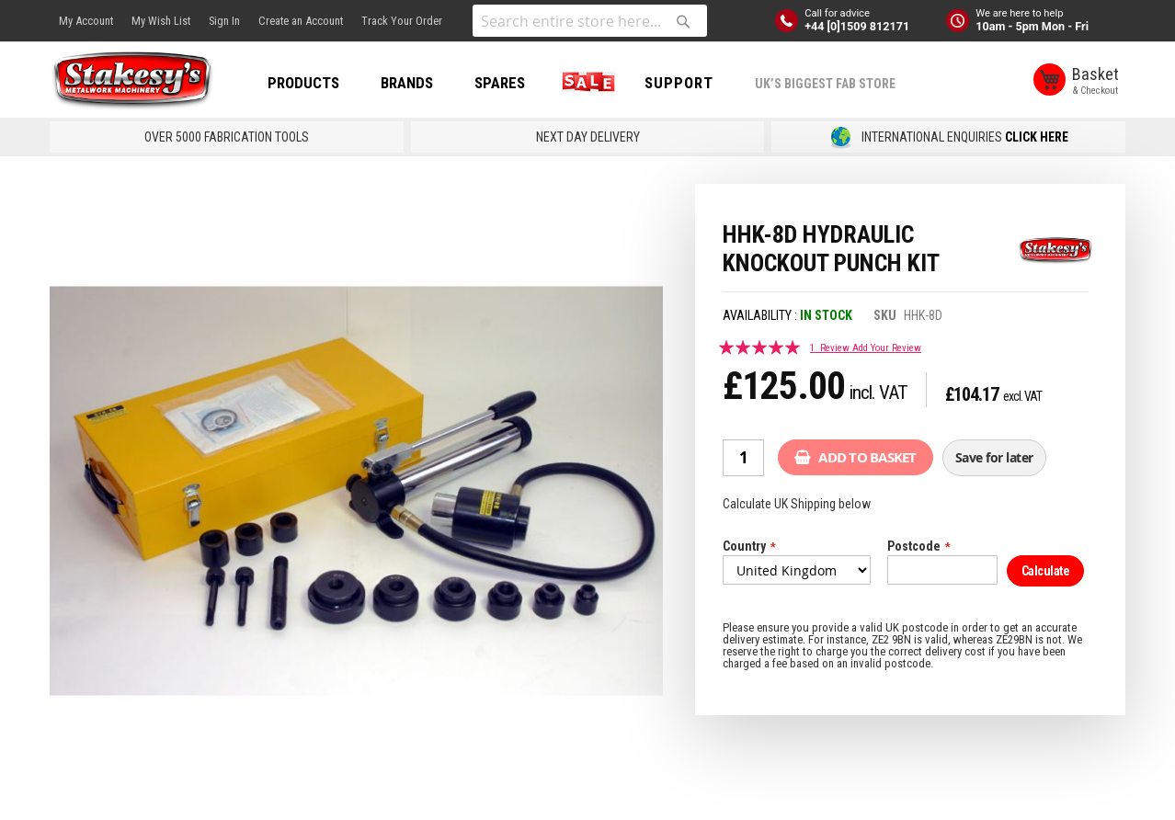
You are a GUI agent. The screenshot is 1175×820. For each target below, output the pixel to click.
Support (679, 83)
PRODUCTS (303, 83)
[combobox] (590, 21)
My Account (86, 21)
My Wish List (160, 21)
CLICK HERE (1036, 137)
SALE (584, 83)
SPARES (499, 83)
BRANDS (407, 83)
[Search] (683, 21)
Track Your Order (401, 21)
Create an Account (300, 21)
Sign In (224, 21)
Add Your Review (886, 348)
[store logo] (132, 81)
